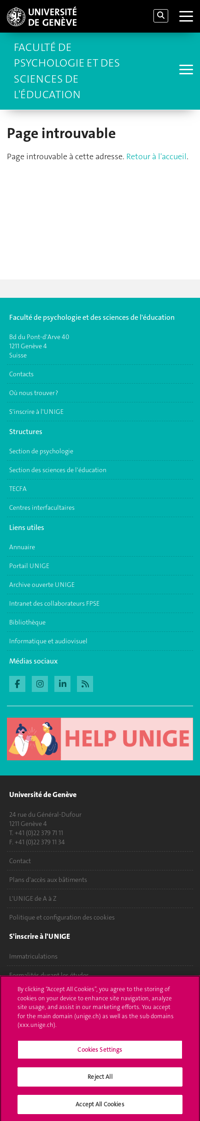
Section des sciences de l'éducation (57, 470)
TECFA (18, 489)
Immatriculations (33, 956)
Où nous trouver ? (33, 393)
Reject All (100, 1080)
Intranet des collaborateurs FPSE (54, 603)
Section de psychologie (41, 451)
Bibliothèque (27, 622)
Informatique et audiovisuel (48, 641)
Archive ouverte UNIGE (42, 584)
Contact (20, 861)
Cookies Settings (99, 1053)
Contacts (21, 374)
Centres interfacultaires (42, 507)
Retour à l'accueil (156, 156)
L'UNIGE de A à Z (33, 898)
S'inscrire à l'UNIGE (36, 411)
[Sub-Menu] (185, 71)
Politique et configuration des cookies (62, 917)
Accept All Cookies (100, 1108)
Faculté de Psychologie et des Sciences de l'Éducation (67, 71)
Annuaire (22, 547)
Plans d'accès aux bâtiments (48, 880)
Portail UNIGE (29, 566)
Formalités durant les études (49, 975)
